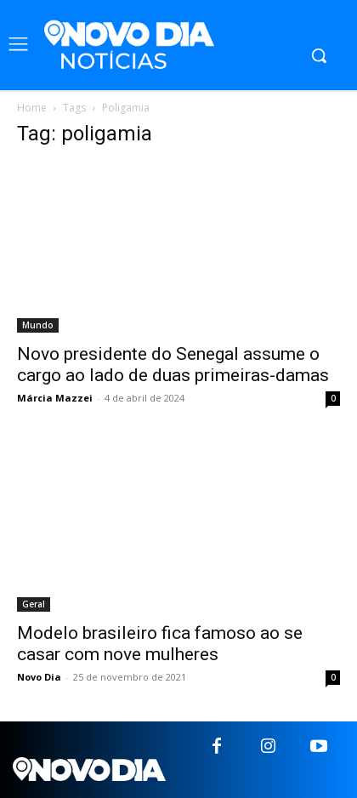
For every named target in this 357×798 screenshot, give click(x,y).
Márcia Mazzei (55, 397)
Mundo (38, 325)
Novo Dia (39, 676)
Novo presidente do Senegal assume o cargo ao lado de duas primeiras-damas (173, 364)
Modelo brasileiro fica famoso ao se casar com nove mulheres (160, 643)
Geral (33, 604)
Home (32, 107)
